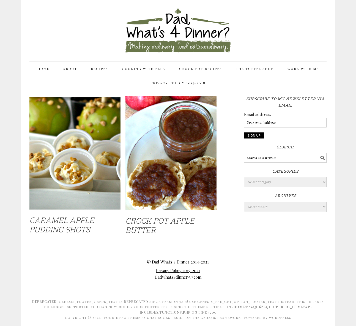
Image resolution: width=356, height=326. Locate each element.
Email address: (257, 114)
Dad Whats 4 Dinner (178, 28)
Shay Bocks (158, 317)
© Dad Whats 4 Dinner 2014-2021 (178, 262)
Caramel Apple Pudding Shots (61, 225)
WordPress (280, 317)
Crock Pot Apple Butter (160, 225)
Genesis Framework (221, 317)
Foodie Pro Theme (122, 317)
